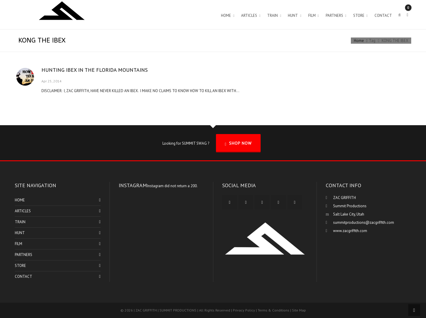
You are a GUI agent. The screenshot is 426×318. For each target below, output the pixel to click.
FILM (18, 243)
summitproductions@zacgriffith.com (363, 222)
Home (359, 40)
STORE (20, 265)
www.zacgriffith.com (350, 230)
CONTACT (23, 276)
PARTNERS (23, 254)
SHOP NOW (238, 143)
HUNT (20, 232)
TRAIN (20, 221)
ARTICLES (23, 210)
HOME (20, 200)
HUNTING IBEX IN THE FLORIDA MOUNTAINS (94, 69)
